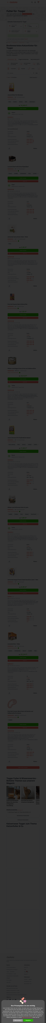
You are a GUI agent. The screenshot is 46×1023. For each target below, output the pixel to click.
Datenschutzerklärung (27, 1017)
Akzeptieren (28, 1020)
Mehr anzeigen (18, 1020)
